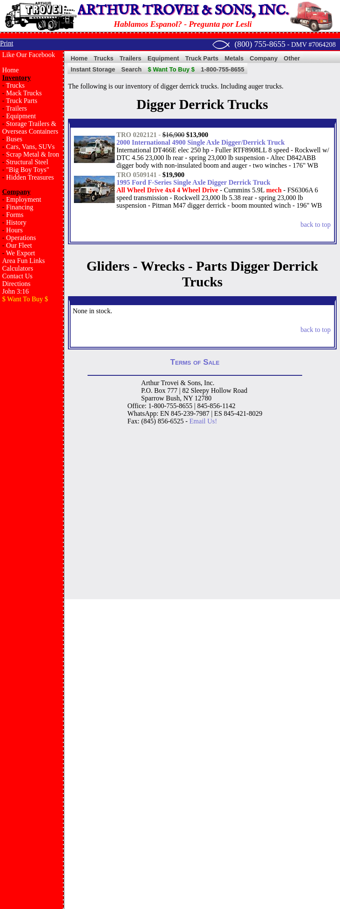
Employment (23, 199)
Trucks (15, 85)
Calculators (17, 268)
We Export (20, 253)
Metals (234, 58)
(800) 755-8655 (260, 44)
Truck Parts (21, 100)
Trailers (16, 108)
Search (131, 69)
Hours (14, 230)
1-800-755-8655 (222, 69)
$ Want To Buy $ (171, 69)
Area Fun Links (23, 260)
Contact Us (17, 276)
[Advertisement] (32, 344)
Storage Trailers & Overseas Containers (30, 127)
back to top (315, 224)
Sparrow (152, 398)
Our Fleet (19, 245)
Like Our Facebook (28, 54)
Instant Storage (93, 69)
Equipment (21, 116)
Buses (14, 139)
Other (292, 58)
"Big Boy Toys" (27, 169)
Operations (21, 237)
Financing (19, 207)
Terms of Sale (195, 361)
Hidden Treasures (30, 177)
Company (264, 58)
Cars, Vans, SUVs (30, 146)
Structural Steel (27, 162)
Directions (16, 283)
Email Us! (203, 421)
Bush (173, 398)
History (16, 222)
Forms (14, 214)
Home (10, 70)
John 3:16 (15, 291)
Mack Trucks (24, 93)
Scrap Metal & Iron (32, 154)
